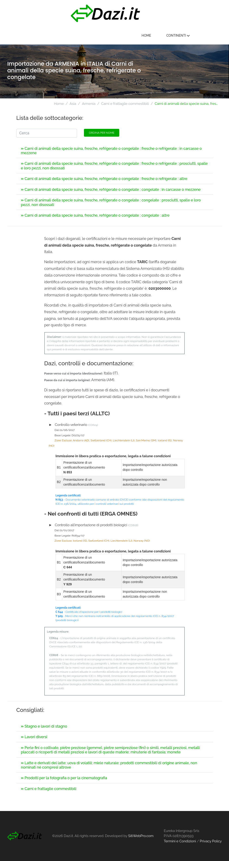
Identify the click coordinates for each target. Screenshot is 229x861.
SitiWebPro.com (141, 836)
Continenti (203, 35)
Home (171, 35)
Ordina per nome (101, 132)
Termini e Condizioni (180, 841)
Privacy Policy (211, 841)
